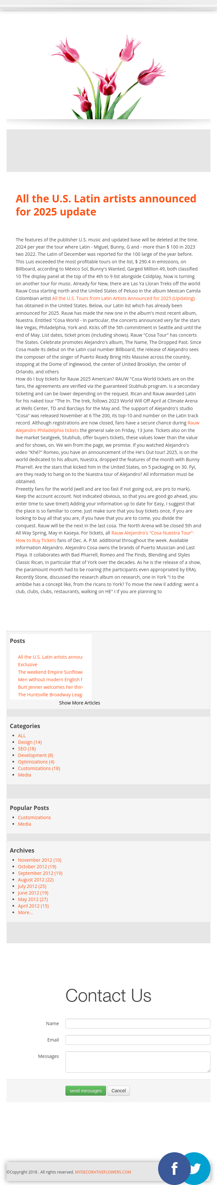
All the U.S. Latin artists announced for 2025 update (50, 657)
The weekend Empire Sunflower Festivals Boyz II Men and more (50, 672)
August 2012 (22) (36, 879)
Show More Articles (79, 703)
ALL (22, 735)
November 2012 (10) (40, 860)
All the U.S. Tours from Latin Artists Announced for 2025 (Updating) (123, 298)
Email (53, 1040)
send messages (86, 1090)
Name (52, 1023)
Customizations (34, 817)
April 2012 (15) (33, 906)
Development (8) (35, 755)
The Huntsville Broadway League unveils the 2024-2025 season (50, 694)
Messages (48, 1056)
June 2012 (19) (33, 893)
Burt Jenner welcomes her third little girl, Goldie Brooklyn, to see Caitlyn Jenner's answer (50, 687)
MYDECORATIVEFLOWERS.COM (102, 1172)
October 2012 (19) (37, 866)
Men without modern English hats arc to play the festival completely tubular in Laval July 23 (50, 679)
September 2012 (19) (40, 873)
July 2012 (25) (32, 886)
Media (24, 775)
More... (25, 912)
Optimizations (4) (36, 762)
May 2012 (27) (33, 899)
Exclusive (27, 664)
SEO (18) (27, 748)
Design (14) (30, 742)
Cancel (119, 1090)
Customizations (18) (39, 768)
